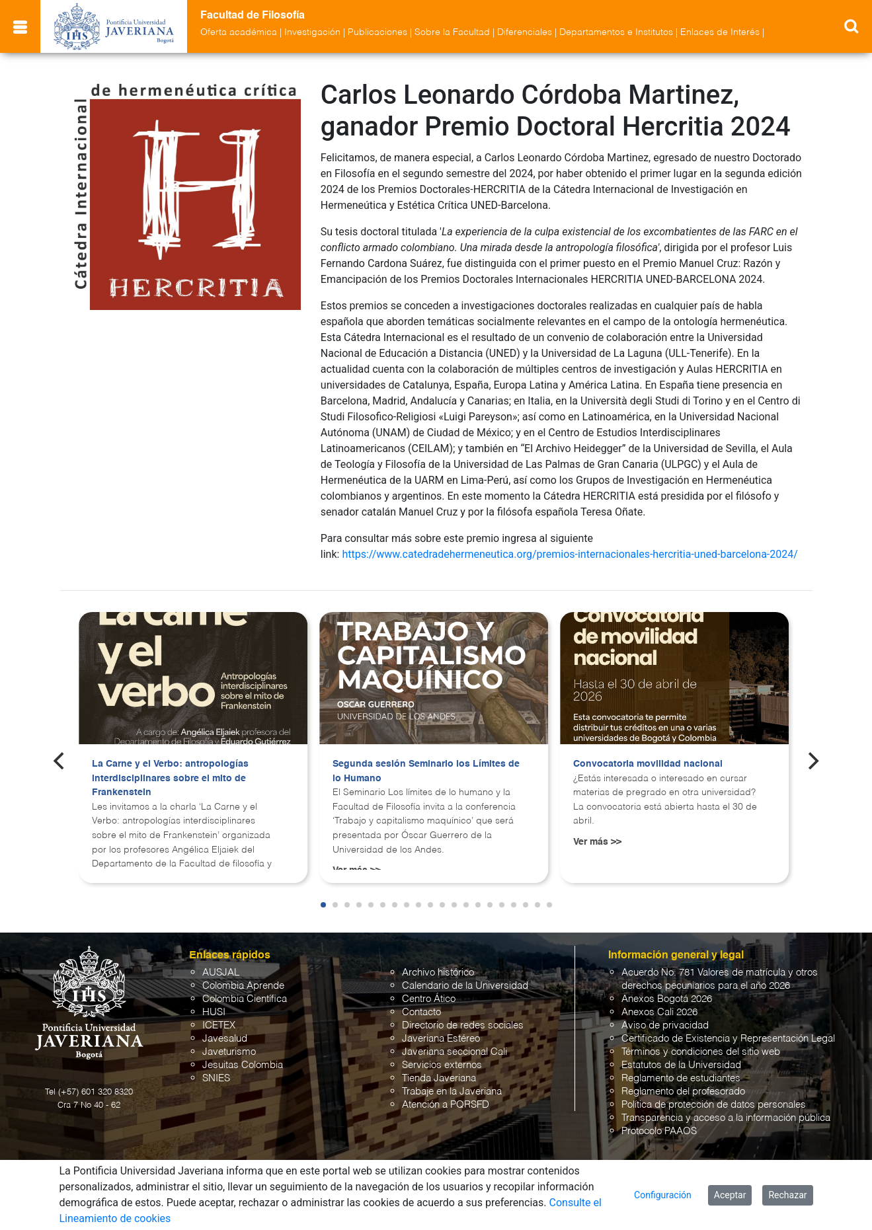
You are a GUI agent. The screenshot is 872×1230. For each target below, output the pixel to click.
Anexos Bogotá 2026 (666, 999)
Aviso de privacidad (665, 1025)
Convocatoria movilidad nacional (648, 764)
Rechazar (787, 1195)
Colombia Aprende (243, 986)
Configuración (663, 1195)
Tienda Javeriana (439, 1078)
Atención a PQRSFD (445, 1105)
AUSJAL (220, 973)
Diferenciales (524, 32)
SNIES (216, 1078)
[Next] (811, 760)
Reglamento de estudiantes (680, 1078)
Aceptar (730, 1195)
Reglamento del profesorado (683, 1091)
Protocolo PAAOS (659, 1131)
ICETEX (218, 1025)
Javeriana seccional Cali (454, 1052)
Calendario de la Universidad (465, 986)
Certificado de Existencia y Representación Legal (728, 1039)
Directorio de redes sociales (463, 1025)
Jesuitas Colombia (242, 1065)
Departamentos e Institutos (616, 32)
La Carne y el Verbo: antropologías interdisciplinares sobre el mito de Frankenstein (170, 778)
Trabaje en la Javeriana (452, 1091)
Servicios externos (442, 1065)
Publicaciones (377, 32)
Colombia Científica (244, 999)
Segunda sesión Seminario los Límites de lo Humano (426, 771)
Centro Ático (429, 999)
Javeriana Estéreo (441, 1039)
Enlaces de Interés (720, 32)
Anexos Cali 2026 (659, 1012)
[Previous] (60, 760)
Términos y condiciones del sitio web (700, 1052)
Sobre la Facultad (452, 32)
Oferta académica (238, 32)
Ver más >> (597, 842)
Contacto (421, 1012)
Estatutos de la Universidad (681, 1065)
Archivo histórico (438, 973)
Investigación (312, 32)
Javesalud (224, 1039)
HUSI (213, 1012)
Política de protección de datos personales (713, 1105)
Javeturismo (229, 1052)
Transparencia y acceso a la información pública (725, 1118)
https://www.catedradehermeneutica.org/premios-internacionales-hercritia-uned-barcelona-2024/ (569, 554)
